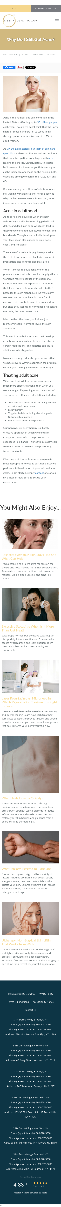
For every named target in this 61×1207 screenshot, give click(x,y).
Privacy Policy (46, 993)
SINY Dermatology (11, 54)
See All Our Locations (30, 1177)
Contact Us (30, 1009)
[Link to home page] (26, 20)
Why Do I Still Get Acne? (44, 54)
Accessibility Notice (43, 1001)
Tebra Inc (29, 993)
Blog (27, 54)
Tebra (44, 1192)
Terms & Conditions (18, 1001)
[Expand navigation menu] (56, 21)
